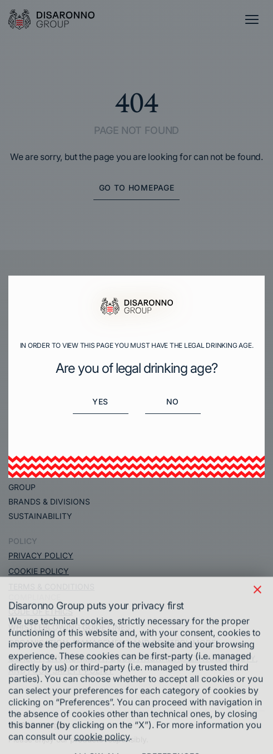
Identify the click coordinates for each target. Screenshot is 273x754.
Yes (100, 401)
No (172, 401)
